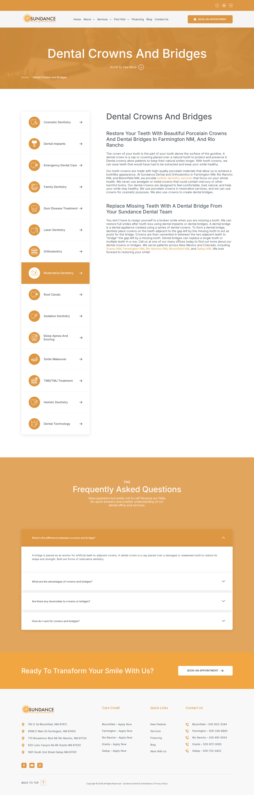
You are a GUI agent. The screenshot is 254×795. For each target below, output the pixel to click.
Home (77, 19)
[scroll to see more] (141, 67)
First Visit (119, 19)
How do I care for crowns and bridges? (56, 621)
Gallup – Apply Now (114, 750)
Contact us (161, 19)
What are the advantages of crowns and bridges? (62, 581)
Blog (149, 19)
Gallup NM (204, 248)
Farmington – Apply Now (117, 730)
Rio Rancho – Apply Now (117, 737)
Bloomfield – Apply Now (117, 724)
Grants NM (113, 248)
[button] (210, 19)
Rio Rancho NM (156, 248)
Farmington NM (133, 248)
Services (102, 19)
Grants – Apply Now (114, 744)
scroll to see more (123, 67)
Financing (138, 19)
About (87, 19)
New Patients (158, 724)
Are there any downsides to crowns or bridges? (61, 601)
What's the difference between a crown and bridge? (63, 537)
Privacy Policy (161, 784)
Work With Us (158, 750)
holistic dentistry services (175, 178)
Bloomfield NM (179, 248)
